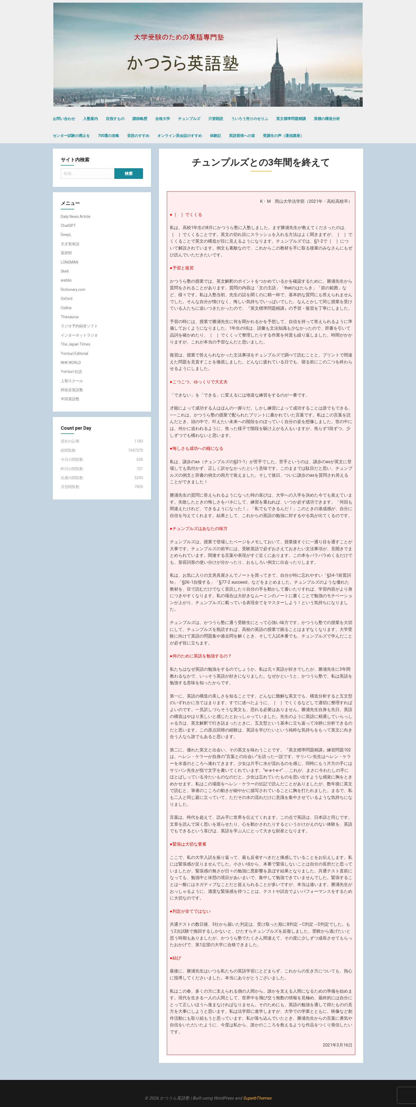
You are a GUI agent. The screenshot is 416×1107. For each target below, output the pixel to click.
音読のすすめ (138, 135)
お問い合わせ (64, 119)
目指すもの (115, 119)
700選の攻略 (108, 135)
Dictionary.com (73, 289)
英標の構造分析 (327, 119)
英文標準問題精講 (291, 119)
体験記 (215, 135)
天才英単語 (70, 244)
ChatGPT (68, 225)
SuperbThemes (257, 1098)
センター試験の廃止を (71, 135)
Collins (66, 308)
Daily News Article (75, 216)
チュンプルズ (189, 119)
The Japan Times (75, 344)
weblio (66, 280)
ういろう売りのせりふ (249, 119)
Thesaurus (70, 317)
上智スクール (72, 381)
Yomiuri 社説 (71, 371)
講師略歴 (139, 119)
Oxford (66, 298)
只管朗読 (215, 119)
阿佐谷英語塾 (72, 390)
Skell (65, 271)
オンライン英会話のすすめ (179, 135)
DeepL (66, 234)
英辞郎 (66, 253)
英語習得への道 (242, 135)
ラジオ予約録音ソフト (79, 326)
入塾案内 (90, 119)
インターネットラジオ (79, 335)
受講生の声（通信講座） (283, 135)
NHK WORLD (71, 362)
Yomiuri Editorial (74, 353)
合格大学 (162, 119)
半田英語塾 (70, 399)
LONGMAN (69, 262)
